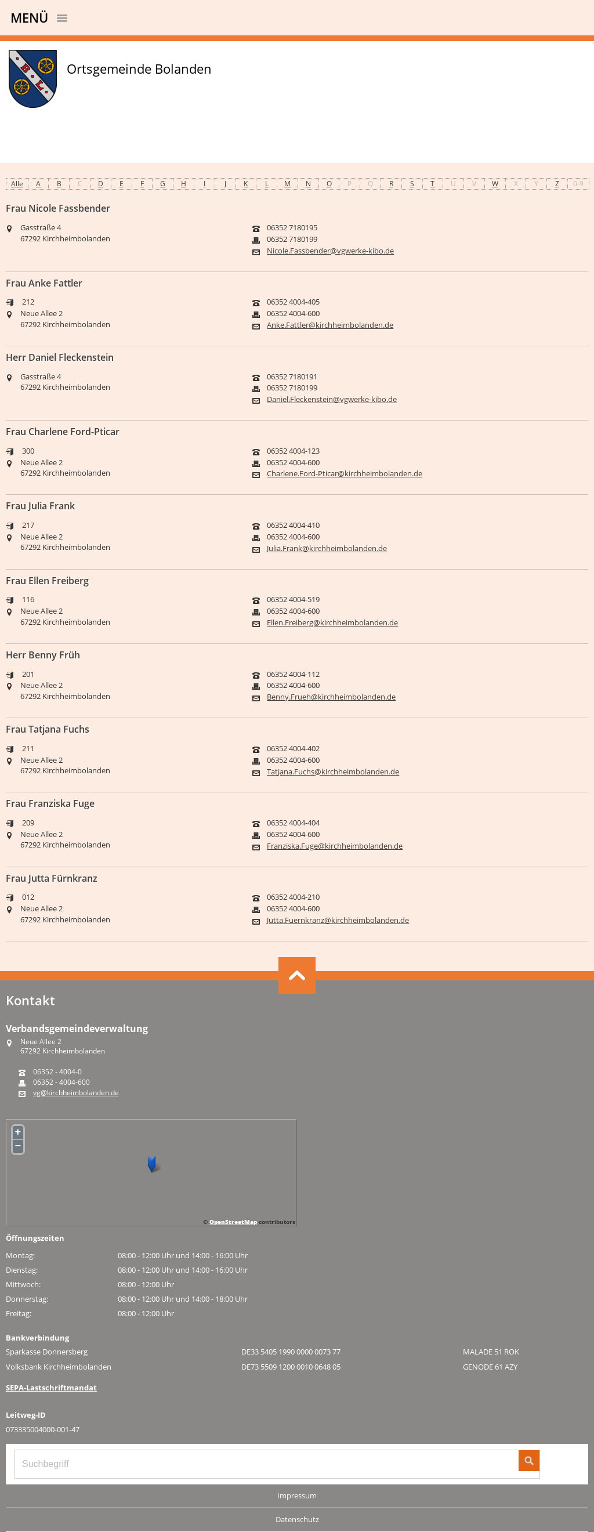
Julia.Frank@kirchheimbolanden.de (327, 548)
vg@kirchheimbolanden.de (76, 1092)
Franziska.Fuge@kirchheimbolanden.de (335, 846)
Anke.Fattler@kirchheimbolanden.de (330, 325)
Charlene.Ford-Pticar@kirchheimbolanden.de (344, 473)
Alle (17, 184)
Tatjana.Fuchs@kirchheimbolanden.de (333, 772)
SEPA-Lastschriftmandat (51, 1387)
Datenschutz (297, 1519)
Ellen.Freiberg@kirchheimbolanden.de (332, 622)
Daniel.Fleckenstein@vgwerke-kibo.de (332, 399)
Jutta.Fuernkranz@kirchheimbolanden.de (338, 920)
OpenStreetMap (233, 1222)
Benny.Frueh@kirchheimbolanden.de (331, 697)
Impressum (297, 1495)
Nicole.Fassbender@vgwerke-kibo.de (330, 251)
